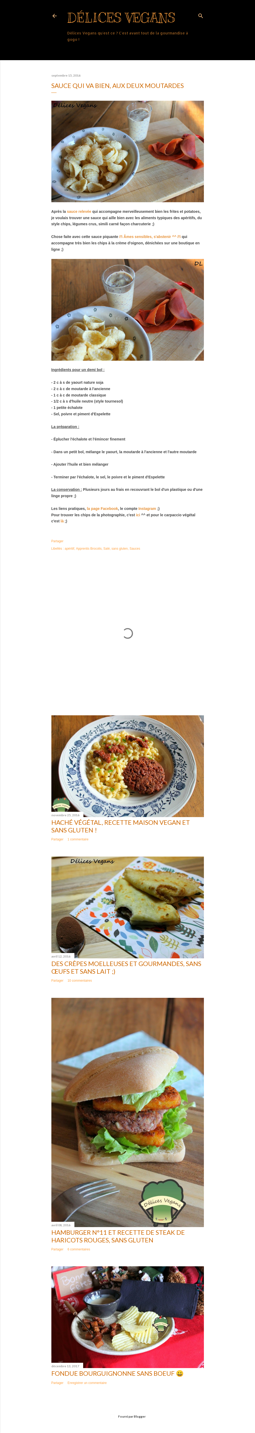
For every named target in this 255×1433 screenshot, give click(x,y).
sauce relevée (79, 211)
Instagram (147, 508)
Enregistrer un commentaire (87, 1383)
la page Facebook (102, 508)
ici (138, 515)
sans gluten (119, 548)
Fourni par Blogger (128, 1416)
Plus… (73, 50)
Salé (106, 548)
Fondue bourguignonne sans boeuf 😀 (117, 1373)
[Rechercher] (201, 15)
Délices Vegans (121, 18)
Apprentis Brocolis (89, 548)
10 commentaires (80, 980)
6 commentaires (79, 1249)
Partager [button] (57, 541)
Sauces (134, 548)
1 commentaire (78, 839)
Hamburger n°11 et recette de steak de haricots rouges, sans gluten (118, 1236)
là (62, 521)
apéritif (69, 548)
